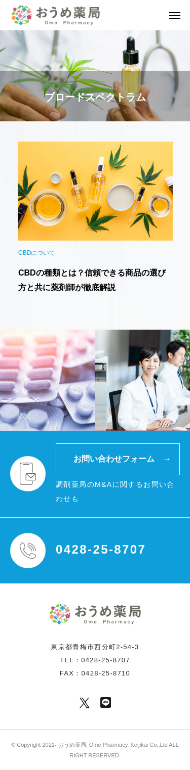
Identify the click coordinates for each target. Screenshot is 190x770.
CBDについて (36, 252)
